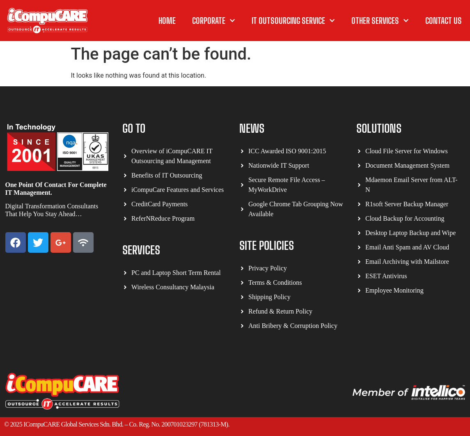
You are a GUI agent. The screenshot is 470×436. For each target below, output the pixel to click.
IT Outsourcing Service (293, 21)
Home (167, 20)
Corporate (213, 21)
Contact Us (443, 20)
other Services (380, 21)
